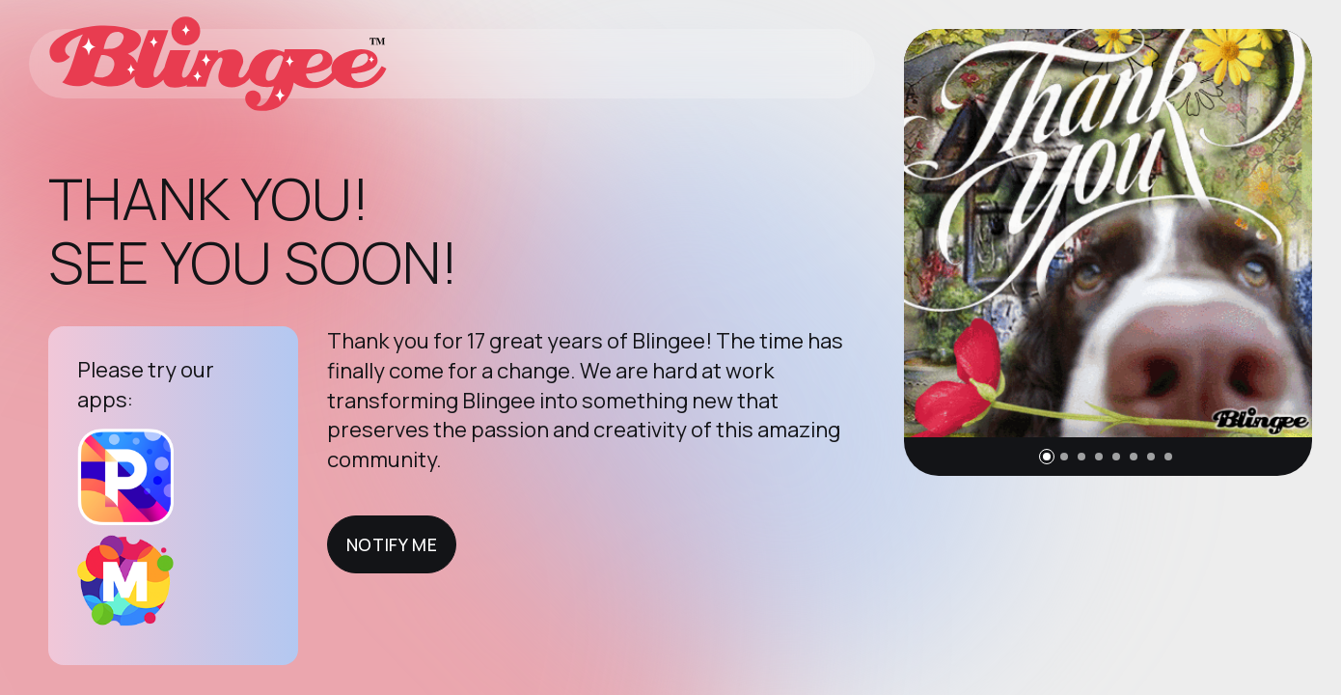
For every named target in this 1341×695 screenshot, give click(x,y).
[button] (1047, 456)
